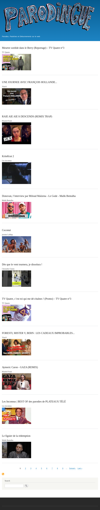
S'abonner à (3, 474)
